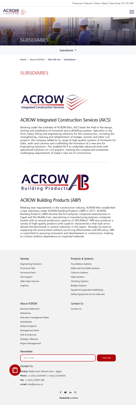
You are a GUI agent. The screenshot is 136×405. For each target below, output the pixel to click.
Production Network (82, 3)
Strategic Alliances (29, 339)
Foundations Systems (81, 263)
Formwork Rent (28, 272)
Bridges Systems (79, 285)
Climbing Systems (79, 281)
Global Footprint (28, 326)
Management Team (29, 330)
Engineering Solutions (31, 263)
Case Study (115, 3)
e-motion (74, 398)
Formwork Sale (27, 268)
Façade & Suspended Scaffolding (87, 289)
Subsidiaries (67, 50)
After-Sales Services (29, 281)
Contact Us (76, 308)
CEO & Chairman (28, 334)
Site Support (26, 276)
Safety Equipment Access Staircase (88, 294)
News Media (101, 3)
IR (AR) (130, 3)
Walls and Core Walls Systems (85, 268)
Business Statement (29, 308)
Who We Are (54, 59)
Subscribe (106, 358)
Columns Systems (79, 272)
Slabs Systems (77, 276)
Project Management (30, 343)
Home (23, 59)
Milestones (25, 313)
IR (124, 3)
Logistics (24, 285)
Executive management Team (34, 317)
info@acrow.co (35, 384)
